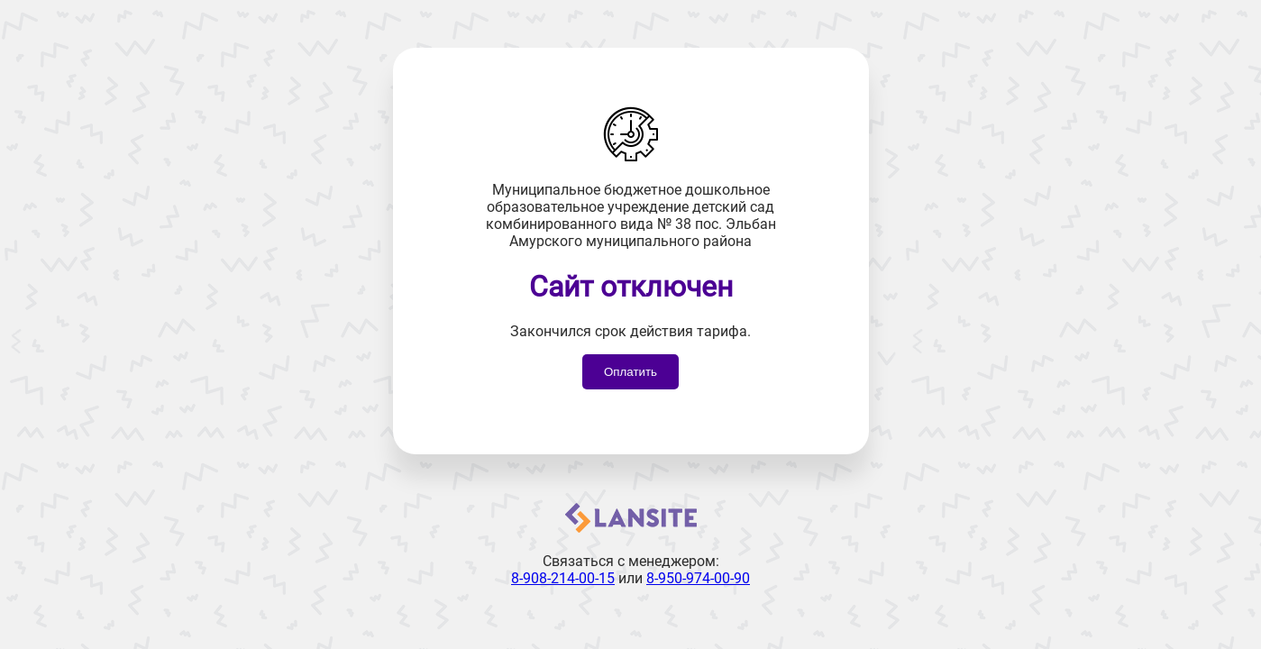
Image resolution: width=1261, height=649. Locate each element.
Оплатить (630, 372)
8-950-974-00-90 (698, 578)
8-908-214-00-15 (563, 578)
